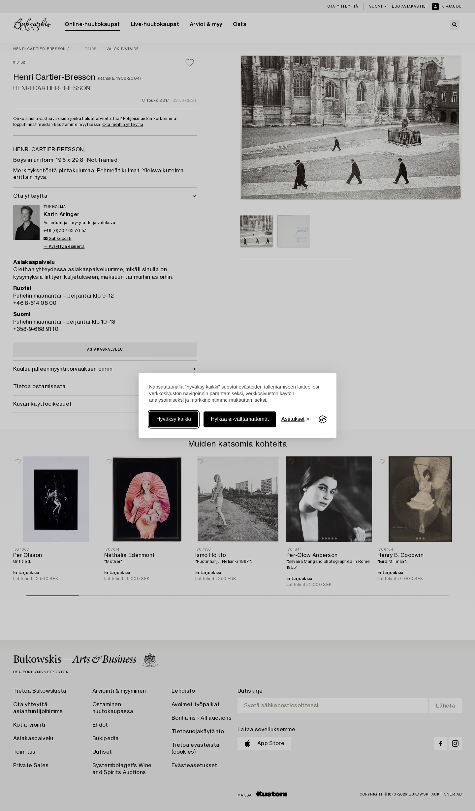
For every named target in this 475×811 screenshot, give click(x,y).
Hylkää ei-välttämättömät (240, 419)
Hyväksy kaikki (173, 419)
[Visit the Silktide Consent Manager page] (323, 419)
